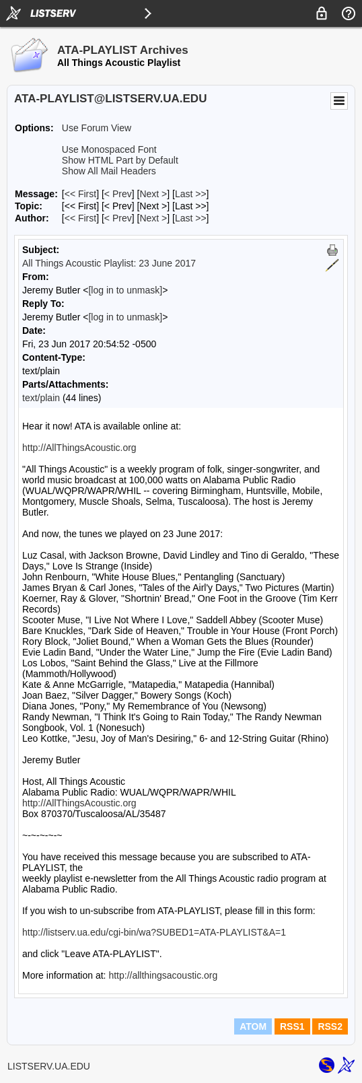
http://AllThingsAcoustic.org (79, 447)
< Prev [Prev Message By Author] (118, 218)
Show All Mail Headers (109, 171)
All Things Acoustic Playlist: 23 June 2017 (109, 263)
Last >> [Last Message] (191, 193)
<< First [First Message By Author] (80, 218)
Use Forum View (96, 128)
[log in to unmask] (125, 290)
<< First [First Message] (80, 193)
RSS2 (330, 1026)
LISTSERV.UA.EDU (48, 1066)
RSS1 (292, 1026)
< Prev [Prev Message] (118, 193)
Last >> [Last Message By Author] (191, 218)
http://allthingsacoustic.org (162, 975)
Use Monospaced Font (109, 149)
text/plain (41, 397)
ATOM (253, 1026)
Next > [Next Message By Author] (153, 218)
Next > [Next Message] (153, 193)
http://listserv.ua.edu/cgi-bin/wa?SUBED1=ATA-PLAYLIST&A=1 (154, 932)
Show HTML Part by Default (120, 160)
